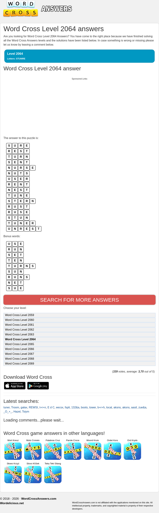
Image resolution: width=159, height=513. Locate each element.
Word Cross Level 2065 (19, 344)
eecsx (59, 407)
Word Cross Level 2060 (19, 319)
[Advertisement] (79, 106)
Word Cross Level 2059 (19, 315)
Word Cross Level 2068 (19, 358)
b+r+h (101, 407)
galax (24, 407)
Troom (15, 407)
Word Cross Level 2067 (19, 353)
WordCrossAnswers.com (38, 498)
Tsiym (25, 411)
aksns (117, 407)
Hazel (17, 411)
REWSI (33, 407)
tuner (6, 407)
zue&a (142, 407)
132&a (75, 407)
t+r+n (42, 407)
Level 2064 (16, 56)
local (109, 407)
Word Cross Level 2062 (19, 329)
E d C (50, 407)
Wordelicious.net (12, 503)
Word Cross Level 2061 (19, 324)
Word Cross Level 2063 (19, 334)
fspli (67, 407)
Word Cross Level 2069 (19, 363)
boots (84, 407)
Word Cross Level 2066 (19, 349)
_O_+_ (7, 411)
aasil (134, 407)
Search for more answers (79, 300)
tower (92, 407)
